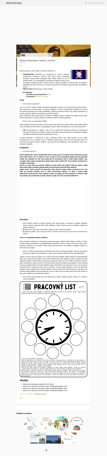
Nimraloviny (14, 2)
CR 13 (30, 394)
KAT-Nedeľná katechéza (40, 394)
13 (20, 394)
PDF (48, 94)
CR (26, 394)
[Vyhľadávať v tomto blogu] (95, 3)
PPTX (40, 96)
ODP (36, 96)
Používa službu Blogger (53, 450)
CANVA (45, 96)
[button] (21, 66)
